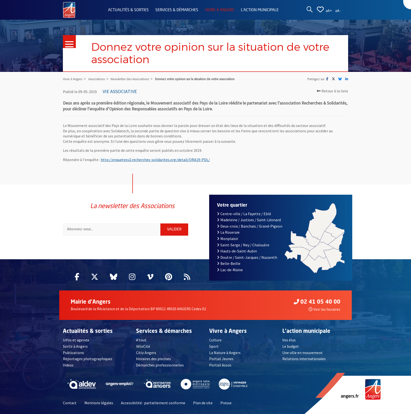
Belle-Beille (228, 263)
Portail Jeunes (221, 358)
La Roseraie (228, 232)
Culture (215, 339)
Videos (68, 365)
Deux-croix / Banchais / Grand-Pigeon (249, 226)
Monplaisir (227, 238)
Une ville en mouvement (302, 352)
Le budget (290, 346)
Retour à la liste (332, 90)
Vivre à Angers (219, 10)
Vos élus (289, 339)
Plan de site (203, 402)
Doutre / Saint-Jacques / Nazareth (247, 257)
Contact (70, 402)
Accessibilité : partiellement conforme (153, 402)
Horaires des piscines (153, 358)
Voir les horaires (324, 309)
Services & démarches (176, 10)
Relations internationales (304, 358)
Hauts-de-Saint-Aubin (237, 251)
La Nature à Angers (225, 352)
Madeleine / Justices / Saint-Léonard (249, 219)
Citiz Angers (146, 352)
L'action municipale (260, 10)
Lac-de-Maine (230, 269)
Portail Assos (220, 365)
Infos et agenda (76, 339)
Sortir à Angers (75, 346)
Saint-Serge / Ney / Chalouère (243, 244)
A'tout (141, 339)
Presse (226, 402)
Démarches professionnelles (160, 365)
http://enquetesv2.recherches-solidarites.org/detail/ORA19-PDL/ (155, 159)
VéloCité (143, 346)
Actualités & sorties (128, 10)
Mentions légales (98, 402)
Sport (214, 346)
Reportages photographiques (87, 358)
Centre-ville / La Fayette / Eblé (244, 213)
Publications (73, 352)
